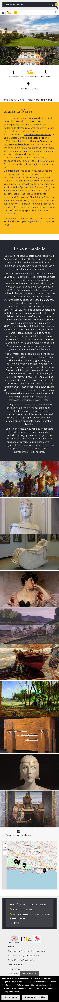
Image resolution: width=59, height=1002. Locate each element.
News (16, 923)
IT (56, 4)
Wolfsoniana (22, 144)
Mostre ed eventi (22, 910)
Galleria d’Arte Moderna (37, 134)
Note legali (14, 973)
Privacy (17, 991)
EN (56, 8)
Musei (13, 905)
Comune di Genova (13, 5)
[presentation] (3, 48)
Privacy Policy (16, 969)
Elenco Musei (25, 99)
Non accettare (10, 997)
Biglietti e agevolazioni (33, 905)
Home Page (8, 99)
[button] (18, 862)
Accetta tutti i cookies (35, 997)
